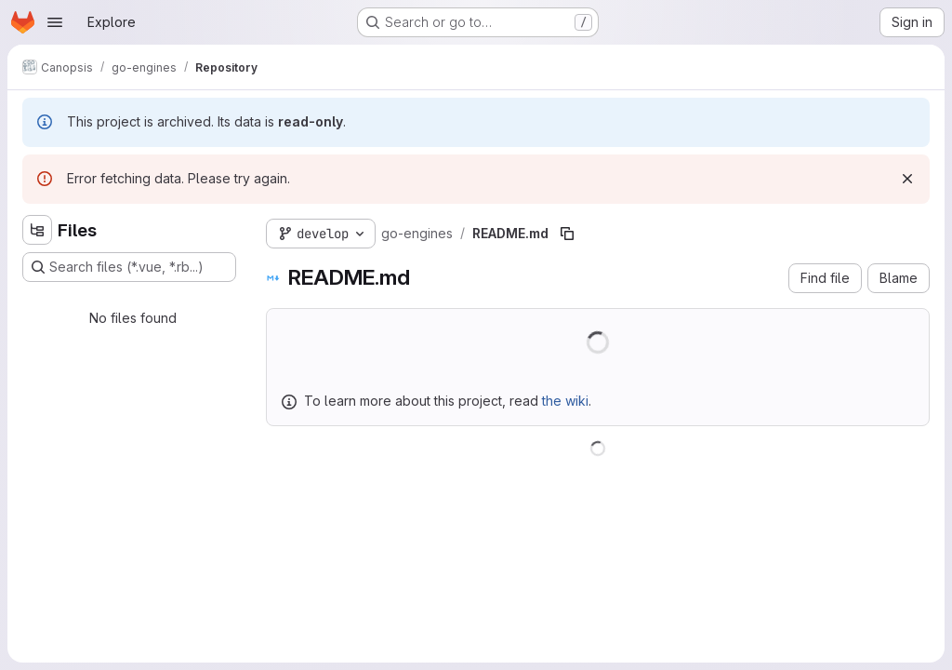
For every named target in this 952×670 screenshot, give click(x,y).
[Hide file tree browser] (37, 230)
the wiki (565, 401)
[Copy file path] (567, 233)
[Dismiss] (907, 179)
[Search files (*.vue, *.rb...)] (129, 267)
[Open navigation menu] (55, 22)
